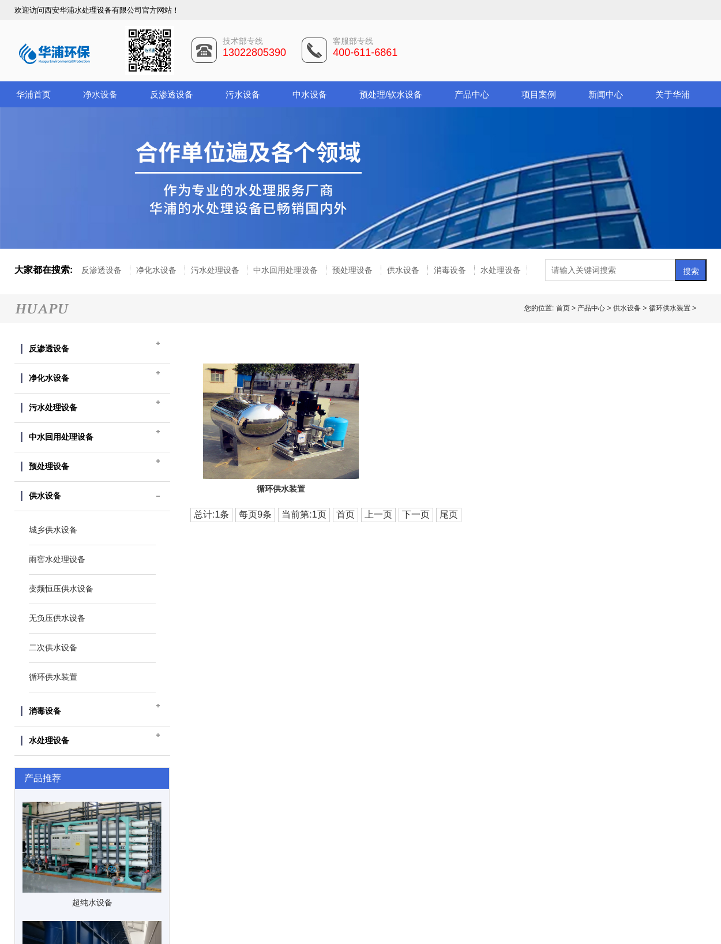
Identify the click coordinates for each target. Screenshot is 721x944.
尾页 (449, 514)
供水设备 (404, 270)
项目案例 (538, 94)
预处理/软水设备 (390, 94)
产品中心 (472, 94)
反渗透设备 (171, 94)
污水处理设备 (216, 270)
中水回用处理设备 (286, 270)
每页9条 (255, 514)
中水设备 (309, 94)
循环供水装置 (669, 308)
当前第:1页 (303, 514)
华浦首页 (33, 94)
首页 (564, 308)
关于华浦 (672, 94)
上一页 (378, 514)
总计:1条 (211, 514)
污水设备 (243, 94)
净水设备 (100, 94)
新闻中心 (605, 94)
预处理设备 (353, 270)
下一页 (416, 514)
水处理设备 (500, 270)
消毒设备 (451, 270)
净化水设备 (157, 270)
